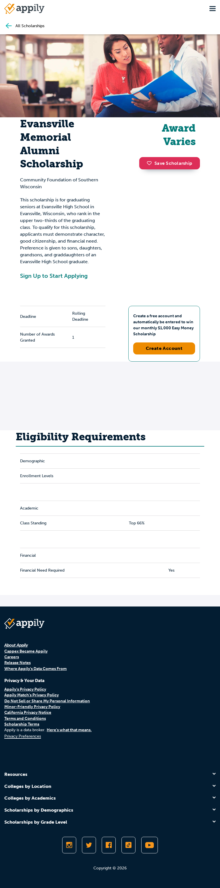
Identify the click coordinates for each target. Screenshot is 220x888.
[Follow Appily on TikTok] (128, 845)
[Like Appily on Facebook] (109, 845)
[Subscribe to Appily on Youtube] (149, 845)
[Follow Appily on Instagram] (69, 845)
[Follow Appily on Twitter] (89, 845)
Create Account (164, 348)
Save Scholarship (169, 163)
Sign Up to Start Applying (54, 275)
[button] (150, 163)
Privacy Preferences (22, 736)
